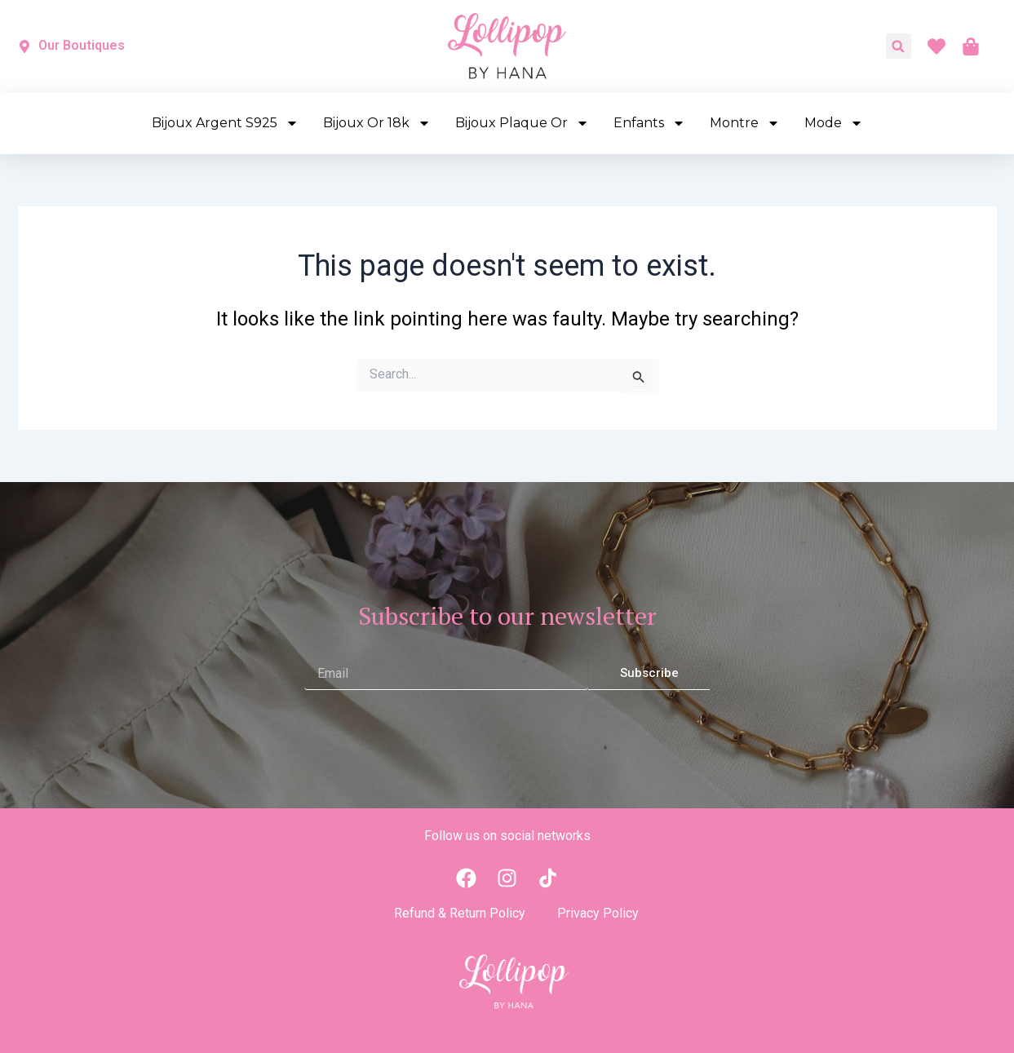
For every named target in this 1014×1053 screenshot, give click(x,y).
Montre (745, 123)
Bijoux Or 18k (377, 123)
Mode (833, 123)
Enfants (649, 123)
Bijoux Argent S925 (225, 123)
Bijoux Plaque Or (522, 123)
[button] (898, 46)
